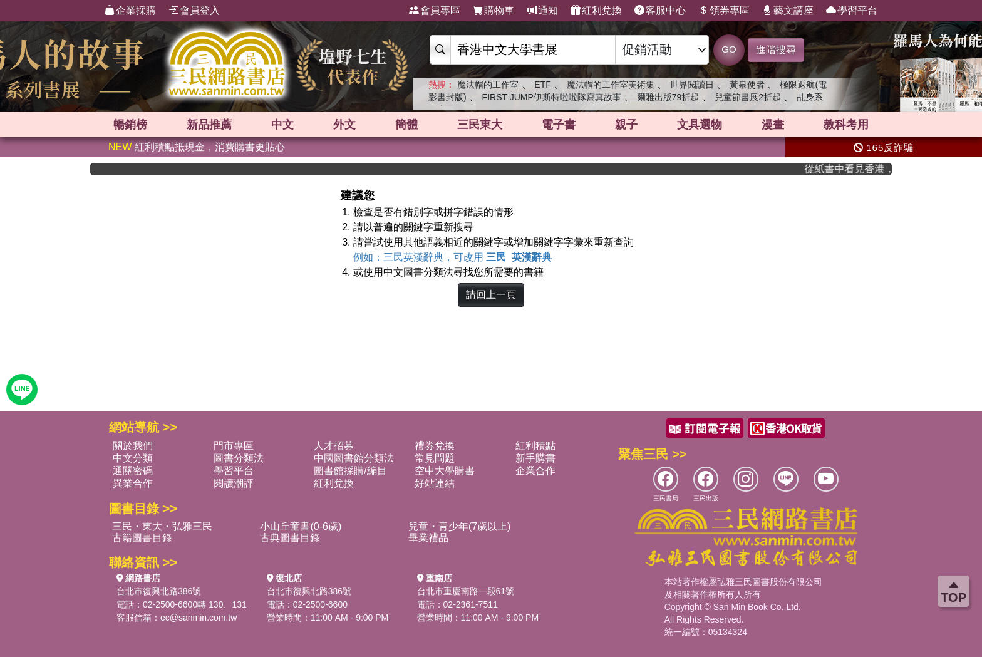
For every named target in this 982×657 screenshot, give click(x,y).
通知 (542, 10)
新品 (209, 124)
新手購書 (535, 458)
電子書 (559, 124)
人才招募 (334, 445)
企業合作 (535, 470)
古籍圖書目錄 (142, 537)
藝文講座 (788, 10)
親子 (626, 124)
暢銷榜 (130, 124)
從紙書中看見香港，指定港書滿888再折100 (856, 168)
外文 (344, 124)
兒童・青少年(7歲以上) (459, 526)
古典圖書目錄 (290, 537)
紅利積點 (535, 445)
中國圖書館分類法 (354, 458)
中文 (282, 124)
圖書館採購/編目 (350, 470)
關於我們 (133, 445)
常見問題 (435, 458)
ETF (542, 85)
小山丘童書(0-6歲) (300, 526)
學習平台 (851, 10)
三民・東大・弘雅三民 (162, 526)
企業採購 (130, 10)
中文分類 (133, 458)
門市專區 (234, 445)
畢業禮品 (428, 537)
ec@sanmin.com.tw (198, 618)
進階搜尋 (776, 49)
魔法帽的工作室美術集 (610, 85)
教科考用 (846, 124)
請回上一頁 (491, 294)
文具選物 (699, 124)
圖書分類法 (239, 458)
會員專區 (434, 10)
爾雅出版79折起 (668, 97)
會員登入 (194, 10)
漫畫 (773, 124)
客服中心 (660, 10)
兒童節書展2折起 (748, 97)
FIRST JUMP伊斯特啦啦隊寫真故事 (551, 97)
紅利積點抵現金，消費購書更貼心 (196, 147)
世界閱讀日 (692, 85)
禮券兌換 (435, 445)
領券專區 (724, 10)
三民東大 (479, 124)
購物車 (493, 10)
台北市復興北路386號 (158, 591)
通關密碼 (133, 470)
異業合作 (133, 483)
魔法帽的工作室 (488, 85)
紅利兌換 (596, 10)
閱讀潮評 (234, 483)
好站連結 (435, 483)
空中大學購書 (445, 470)
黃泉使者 (747, 85)
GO (728, 49)
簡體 (406, 124)
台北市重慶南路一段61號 (466, 591)
